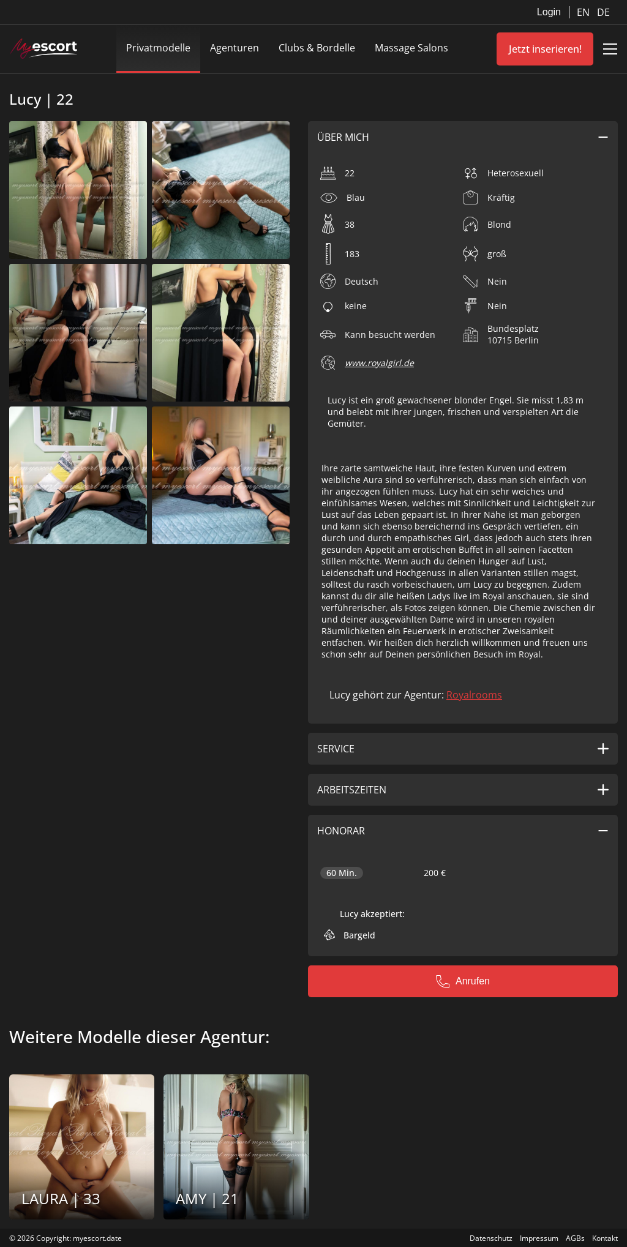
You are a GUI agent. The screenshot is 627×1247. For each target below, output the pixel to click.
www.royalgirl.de (379, 363)
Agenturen (234, 47)
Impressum (539, 1238)
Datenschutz (491, 1238)
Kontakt (605, 1238)
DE (603, 12)
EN (584, 12)
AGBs (575, 1238)
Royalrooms (474, 695)
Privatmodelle (158, 47)
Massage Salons (411, 47)
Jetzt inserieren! (545, 49)
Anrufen (463, 981)
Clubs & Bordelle (317, 47)
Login (549, 12)
